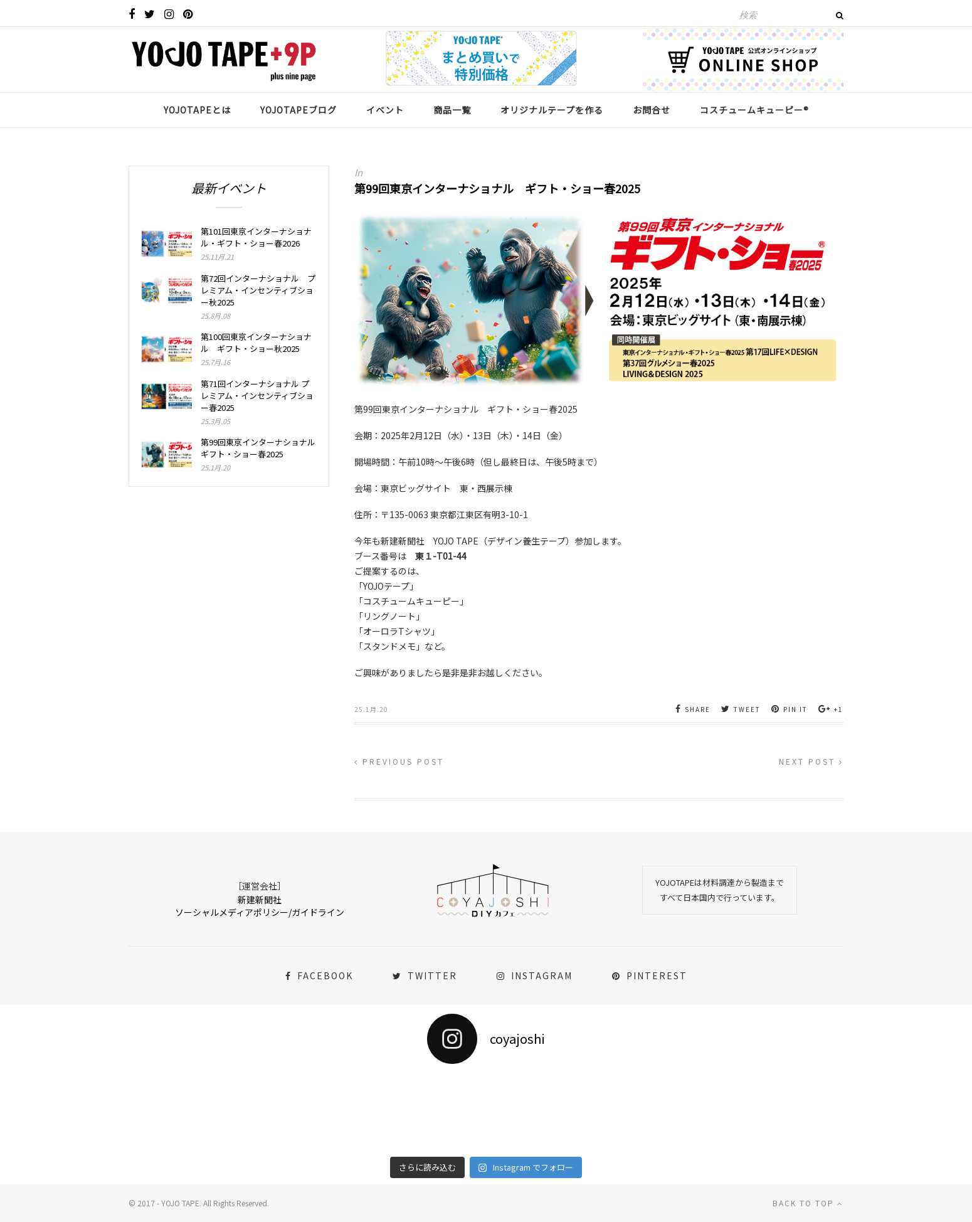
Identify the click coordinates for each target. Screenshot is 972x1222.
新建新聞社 (260, 899)
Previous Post (399, 761)
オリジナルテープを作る (551, 110)
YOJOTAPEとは (197, 110)
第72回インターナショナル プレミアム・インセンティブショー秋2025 (258, 290)
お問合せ (651, 110)
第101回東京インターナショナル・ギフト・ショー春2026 (256, 237)
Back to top (808, 1203)
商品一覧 (452, 110)
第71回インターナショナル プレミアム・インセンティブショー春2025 (257, 395)
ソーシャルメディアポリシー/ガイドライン (259, 912)
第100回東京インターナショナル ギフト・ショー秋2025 (256, 342)
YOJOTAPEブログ (298, 110)
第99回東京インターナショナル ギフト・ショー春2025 (258, 448)
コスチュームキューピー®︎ (754, 110)
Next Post (811, 761)
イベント (385, 110)
